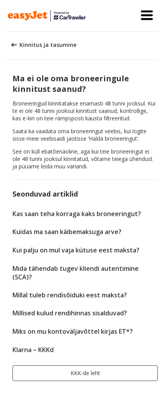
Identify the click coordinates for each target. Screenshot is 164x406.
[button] (147, 15)
